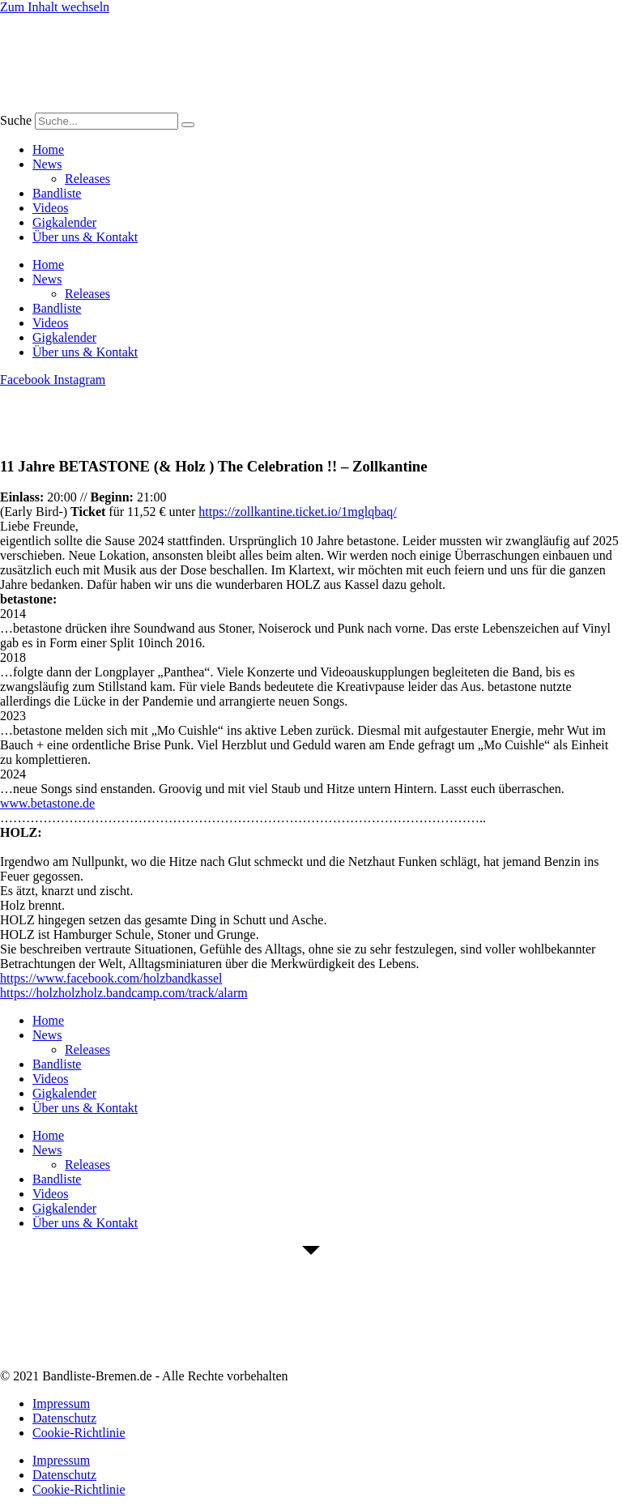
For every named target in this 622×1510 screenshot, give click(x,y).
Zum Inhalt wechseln (54, 7)
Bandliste (56, 193)
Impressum (61, 1403)
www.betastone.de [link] (47, 803)
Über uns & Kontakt (85, 237)
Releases (87, 179)
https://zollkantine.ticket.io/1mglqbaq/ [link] (297, 511)
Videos (50, 208)
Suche (16, 120)
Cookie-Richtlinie (79, 1433)
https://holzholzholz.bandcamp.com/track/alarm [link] (124, 993)
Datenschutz (64, 1418)
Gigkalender (64, 222)
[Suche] (187, 124)
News (47, 164)
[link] (111, 978)
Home (48, 149)
